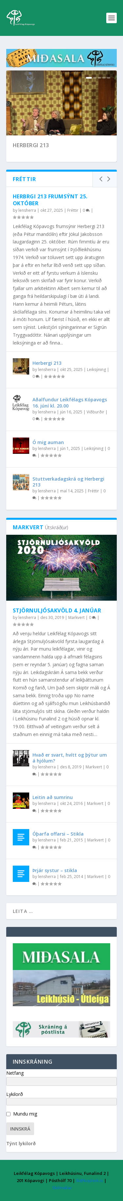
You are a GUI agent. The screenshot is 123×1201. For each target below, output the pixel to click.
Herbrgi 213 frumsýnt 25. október (50, 200)
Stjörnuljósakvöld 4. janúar (57, 610)
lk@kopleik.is (89, 1180)
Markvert (76, 617)
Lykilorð (14, 1094)
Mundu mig (25, 1114)
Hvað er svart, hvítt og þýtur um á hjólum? (69, 758)
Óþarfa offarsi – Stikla (58, 834)
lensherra (27, 210)
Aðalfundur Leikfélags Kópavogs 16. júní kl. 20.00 (69, 402)
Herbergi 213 (31, 145)
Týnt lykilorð (21, 1143)
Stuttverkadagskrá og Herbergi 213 (68, 482)
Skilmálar (62, 1188)
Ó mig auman (48, 442)
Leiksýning (96, 369)
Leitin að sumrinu (52, 797)
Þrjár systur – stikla (54, 870)
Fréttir (72, 210)
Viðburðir (95, 412)
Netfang (15, 1073)
